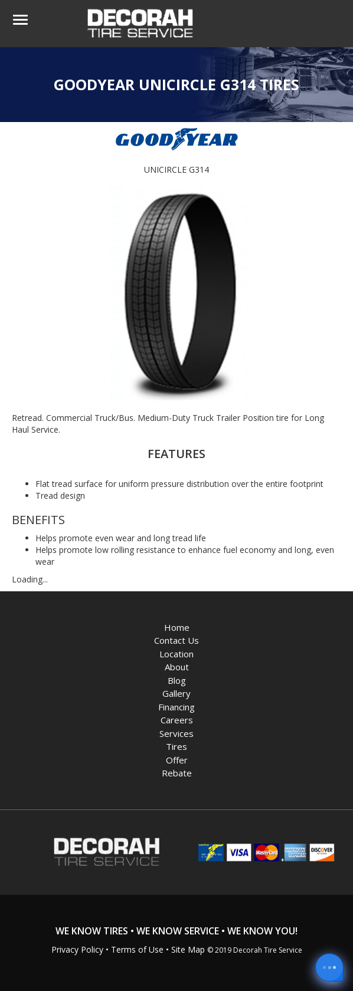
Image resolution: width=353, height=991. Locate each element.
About (177, 667)
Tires (176, 746)
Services (176, 733)
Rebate (177, 773)
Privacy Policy (77, 949)
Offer (177, 760)
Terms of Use (137, 949)
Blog (177, 680)
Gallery (176, 693)
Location (176, 654)
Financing (176, 707)
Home (176, 627)
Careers (177, 720)
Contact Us (176, 640)
